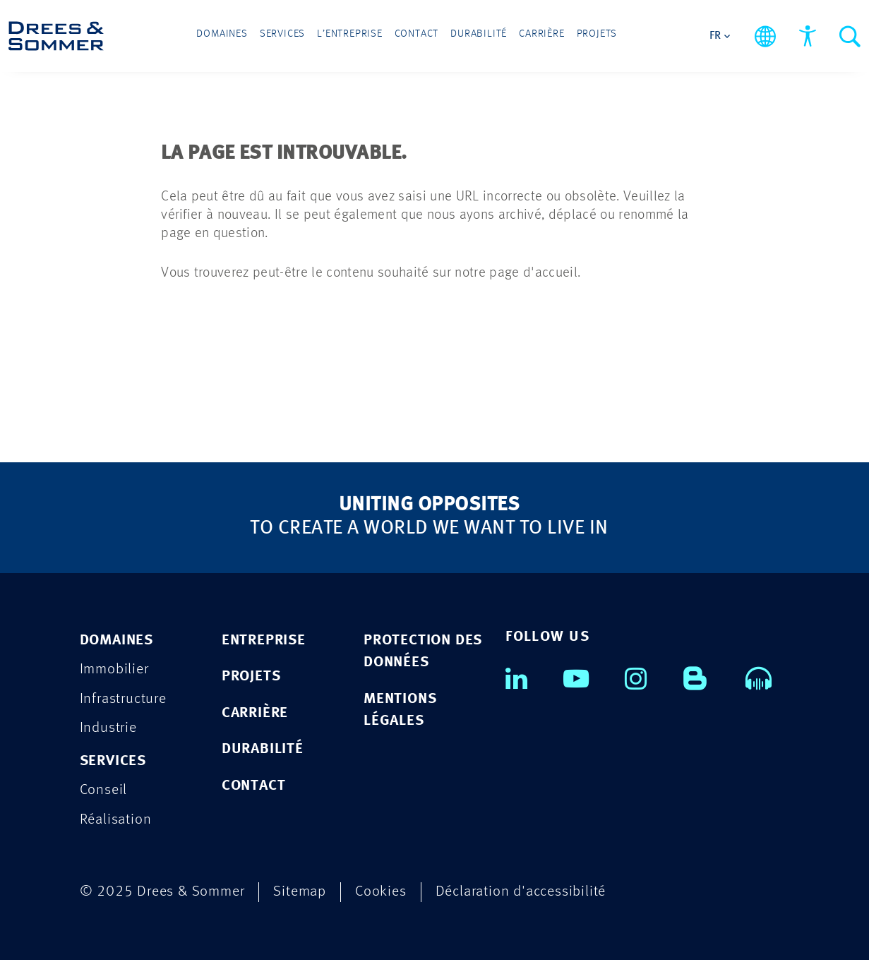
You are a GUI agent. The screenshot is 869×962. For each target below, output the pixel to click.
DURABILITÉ (263, 750)
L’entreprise (360, 37)
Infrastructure (123, 699)
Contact (417, 37)
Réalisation (116, 821)
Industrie (108, 729)
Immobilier (114, 670)
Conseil (104, 792)
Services (302, 37)
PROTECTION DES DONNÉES (423, 652)
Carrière (523, 37)
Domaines (249, 37)
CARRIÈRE (255, 714)
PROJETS (251, 677)
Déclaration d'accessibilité (521, 893)
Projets (570, 37)
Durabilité (470, 37)
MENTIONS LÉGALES (400, 711)
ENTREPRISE (264, 640)
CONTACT (254, 787)
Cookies (381, 893)
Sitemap (299, 893)
